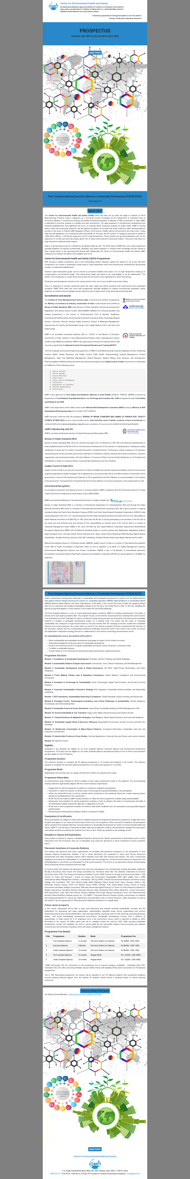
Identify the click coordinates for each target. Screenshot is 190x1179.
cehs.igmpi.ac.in (95, 201)
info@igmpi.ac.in (133, 1173)
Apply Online (95, 53)
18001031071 (56, 1173)
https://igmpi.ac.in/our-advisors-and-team (85, 994)
